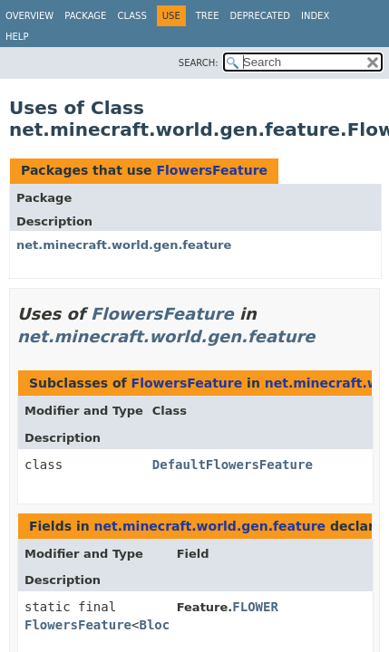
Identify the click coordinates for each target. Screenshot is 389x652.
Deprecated (259, 16)
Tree (207, 16)
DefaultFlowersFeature (232, 464)
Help (16, 37)
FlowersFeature (211, 170)
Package (85, 16)
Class (131, 16)
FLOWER (255, 606)
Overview (29, 16)
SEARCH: (199, 63)
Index (315, 16)
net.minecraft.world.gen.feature (123, 245)
